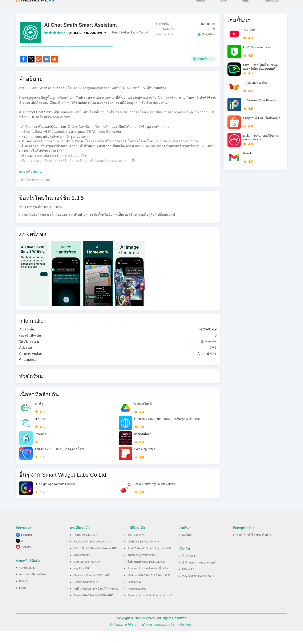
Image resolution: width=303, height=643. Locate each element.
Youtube (26, 559)
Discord (23, 593)
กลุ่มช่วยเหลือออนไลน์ (32, 586)
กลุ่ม (238, 7)
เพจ (216, 7)
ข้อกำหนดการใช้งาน (123, 637)
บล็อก (193, 7)
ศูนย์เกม (187, 547)
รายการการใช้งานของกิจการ (253, 547)
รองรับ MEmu (27, 580)
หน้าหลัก (264, 7)
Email (22, 600)
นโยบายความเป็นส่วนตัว (158, 637)
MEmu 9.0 (188, 581)
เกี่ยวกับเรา (188, 568)
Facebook (27, 547)
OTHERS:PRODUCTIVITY (87, 36)
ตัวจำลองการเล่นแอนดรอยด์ (198, 575)
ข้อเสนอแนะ (28, 372)
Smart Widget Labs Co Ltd (129, 35)
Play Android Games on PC (198, 588)
